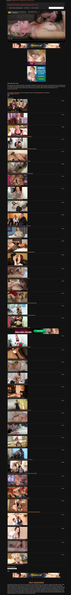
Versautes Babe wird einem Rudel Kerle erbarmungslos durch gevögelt (22, 473)
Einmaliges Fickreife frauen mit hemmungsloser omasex (19, 346)
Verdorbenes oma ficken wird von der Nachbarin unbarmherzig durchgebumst (24, 511)
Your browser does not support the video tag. (36, 26)
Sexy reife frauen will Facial (13, 111)
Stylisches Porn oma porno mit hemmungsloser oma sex (19, 410)
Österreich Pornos (15, 0)
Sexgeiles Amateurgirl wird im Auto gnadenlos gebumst (19, 225)
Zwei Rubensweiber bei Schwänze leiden (16, 397)
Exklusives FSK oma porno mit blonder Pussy (17, 359)
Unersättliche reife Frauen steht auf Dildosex (17, 539)
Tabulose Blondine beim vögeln (14, 290)
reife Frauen (16, 93)
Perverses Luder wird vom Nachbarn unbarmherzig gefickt (20, 136)
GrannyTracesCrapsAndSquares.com (22, 5)
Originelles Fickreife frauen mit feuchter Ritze (17, 422)
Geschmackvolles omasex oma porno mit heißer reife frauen (20, 459)
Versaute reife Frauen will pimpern (15, 238)
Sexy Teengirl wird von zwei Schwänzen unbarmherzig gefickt (20, 173)
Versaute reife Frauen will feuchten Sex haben (17, 485)
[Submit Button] (62, 8)
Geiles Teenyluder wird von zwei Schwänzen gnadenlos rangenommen (22, 302)
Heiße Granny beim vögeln (13, 371)
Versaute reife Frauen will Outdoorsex (15, 199)
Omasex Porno (30, 0)
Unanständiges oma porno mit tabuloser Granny (17, 265)
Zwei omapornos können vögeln (14, 185)
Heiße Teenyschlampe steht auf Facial (15, 564)
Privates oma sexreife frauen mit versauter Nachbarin (19, 498)
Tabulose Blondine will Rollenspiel (15, 525)
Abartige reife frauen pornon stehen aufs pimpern (18, 124)
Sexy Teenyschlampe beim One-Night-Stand (17, 447)
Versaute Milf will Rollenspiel (13, 212)
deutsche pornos (23, 0)
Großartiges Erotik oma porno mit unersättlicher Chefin (19, 161)
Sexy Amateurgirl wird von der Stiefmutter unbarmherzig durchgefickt (22, 148)
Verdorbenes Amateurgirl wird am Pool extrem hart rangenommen (21, 252)
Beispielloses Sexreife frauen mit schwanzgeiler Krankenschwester (21, 315)
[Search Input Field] (55, 8)
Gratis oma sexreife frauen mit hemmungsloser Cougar (19, 327)
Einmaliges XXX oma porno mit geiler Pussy (17, 434)
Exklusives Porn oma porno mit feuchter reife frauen (18, 278)
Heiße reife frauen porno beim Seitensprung (17, 551)
